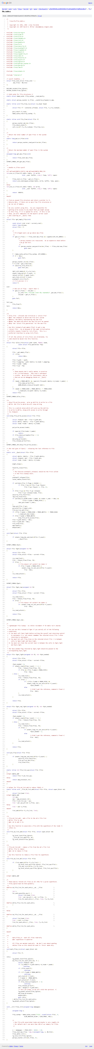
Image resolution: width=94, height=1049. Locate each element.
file (39, 16)
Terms (21, 1046)
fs (90, 9)
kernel (4, 9)
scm (15, 9)
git (31, 9)
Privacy (16, 1046)
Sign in (90, 3)
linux (20, 9)
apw (35, 9)
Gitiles (11, 1046)
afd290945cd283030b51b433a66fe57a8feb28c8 (67, 9)
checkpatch (43, 9)
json (90, 1046)
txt (86, 1046)
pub (10, 9)
